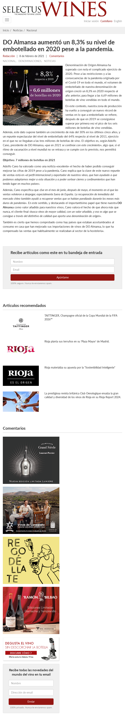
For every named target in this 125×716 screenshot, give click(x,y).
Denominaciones (29, 61)
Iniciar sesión (91, 21)
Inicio (6, 30)
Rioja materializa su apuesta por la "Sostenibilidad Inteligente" (79, 367)
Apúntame (63, 277)
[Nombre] (31, 683)
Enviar (31, 701)
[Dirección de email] (31, 692)
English (118, 21)
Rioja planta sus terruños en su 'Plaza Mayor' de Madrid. (76, 341)
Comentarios (56, 56)
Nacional (32, 30)
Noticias (18, 30)
